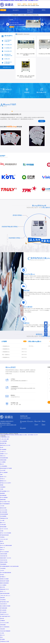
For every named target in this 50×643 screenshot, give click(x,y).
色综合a (1, 637)
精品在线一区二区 (3, 476)
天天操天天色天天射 (3, 560)
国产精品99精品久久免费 (4, 601)
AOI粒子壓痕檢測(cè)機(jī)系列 (7, 41)
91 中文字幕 (2, 505)
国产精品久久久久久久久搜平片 (5, 482)
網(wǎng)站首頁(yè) (23, 422)
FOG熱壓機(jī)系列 (8, 47)
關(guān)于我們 (38, 421)
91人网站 (1, 489)
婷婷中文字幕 (2, 587)
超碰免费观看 (2, 493)
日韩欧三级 (2, 543)
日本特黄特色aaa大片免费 (4, 641)
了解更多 (42, 121)
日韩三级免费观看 (3, 516)
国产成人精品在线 (3, 612)
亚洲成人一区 (2, 547)
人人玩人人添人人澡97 (4, 539)
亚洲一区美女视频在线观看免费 (5, 572)
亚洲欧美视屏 (2, 597)
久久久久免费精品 (3, 585)
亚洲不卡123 (2, 549)
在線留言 (43, 424)
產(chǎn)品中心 (16, 10)
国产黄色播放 (2, 639)
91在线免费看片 (2, 487)
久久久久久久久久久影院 (4, 622)
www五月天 (2, 570)
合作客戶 (36, 424)
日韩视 (1, 474)
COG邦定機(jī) (22, 14)
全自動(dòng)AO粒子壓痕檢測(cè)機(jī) (32, 14)
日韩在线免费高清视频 (4, 457)
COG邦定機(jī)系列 (8, 44)
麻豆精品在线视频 (3, 526)
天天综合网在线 (2, 599)
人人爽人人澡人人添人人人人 (5, 595)
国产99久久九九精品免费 (4, 551)
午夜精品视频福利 (3, 564)
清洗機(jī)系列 (7, 58)
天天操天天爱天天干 (3, 603)
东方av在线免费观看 (3, 441)
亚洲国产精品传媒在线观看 (4, 593)
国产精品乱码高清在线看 (4, 535)
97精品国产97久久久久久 (4, 614)
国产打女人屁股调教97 (4, 472)
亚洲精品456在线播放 (3, 562)
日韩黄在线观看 (2, 624)
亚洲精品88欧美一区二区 (4, 589)
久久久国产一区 (2, 451)
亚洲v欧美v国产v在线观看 (4, 580)
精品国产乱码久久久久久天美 (5, 445)
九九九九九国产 (2, 470)
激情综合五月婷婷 (3, 507)
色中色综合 (2, 574)
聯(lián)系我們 (30, 12)
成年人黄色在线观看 (3, 512)
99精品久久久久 (2, 455)
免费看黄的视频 (2, 499)
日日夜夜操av (2, 537)
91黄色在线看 (2, 628)
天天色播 (1, 530)
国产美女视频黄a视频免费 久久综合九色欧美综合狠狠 (9, 566)
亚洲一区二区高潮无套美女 (4, 626)
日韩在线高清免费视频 (4, 514)
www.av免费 (2, 520)
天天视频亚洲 (2, 620)
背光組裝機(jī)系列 (8, 51)
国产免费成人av (2, 576)
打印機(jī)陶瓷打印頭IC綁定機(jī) (8, 63)
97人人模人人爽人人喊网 (4, 439)
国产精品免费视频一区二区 (4, 491)
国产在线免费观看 (3, 449)
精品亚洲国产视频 (3, 443)
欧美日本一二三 (2, 591)
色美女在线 (2, 618)
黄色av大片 (2, 464)
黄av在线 (1, 447)
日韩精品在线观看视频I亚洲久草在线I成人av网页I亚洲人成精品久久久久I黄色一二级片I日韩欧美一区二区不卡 (19, 0)
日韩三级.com (2, 478)
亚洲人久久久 (2, 635)
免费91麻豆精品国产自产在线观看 (6, 468)
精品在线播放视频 (3, 495)
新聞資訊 (43, 421)
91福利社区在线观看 (3, 553)
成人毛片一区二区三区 (4, 528)
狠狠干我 (1, 541)
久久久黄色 (2, 633)
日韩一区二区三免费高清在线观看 (6, 545)
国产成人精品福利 (3, 610)
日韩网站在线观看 (3, 459)
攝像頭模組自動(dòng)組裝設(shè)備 (8, 55)
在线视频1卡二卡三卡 (3, 453)
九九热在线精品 (2, 568)
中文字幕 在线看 (3, 524)
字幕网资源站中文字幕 (4, 518)
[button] (42, 24)
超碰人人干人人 (2, 522)
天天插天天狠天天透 (3, 555)
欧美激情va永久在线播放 (4, 578)
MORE (25, 341)
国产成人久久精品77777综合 (5, 501)
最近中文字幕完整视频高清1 (5, 503)
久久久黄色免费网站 (3, 466)
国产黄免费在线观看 (3, 608)
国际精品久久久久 (3, 480)
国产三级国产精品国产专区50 (5, 616)
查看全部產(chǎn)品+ (7, 67)
